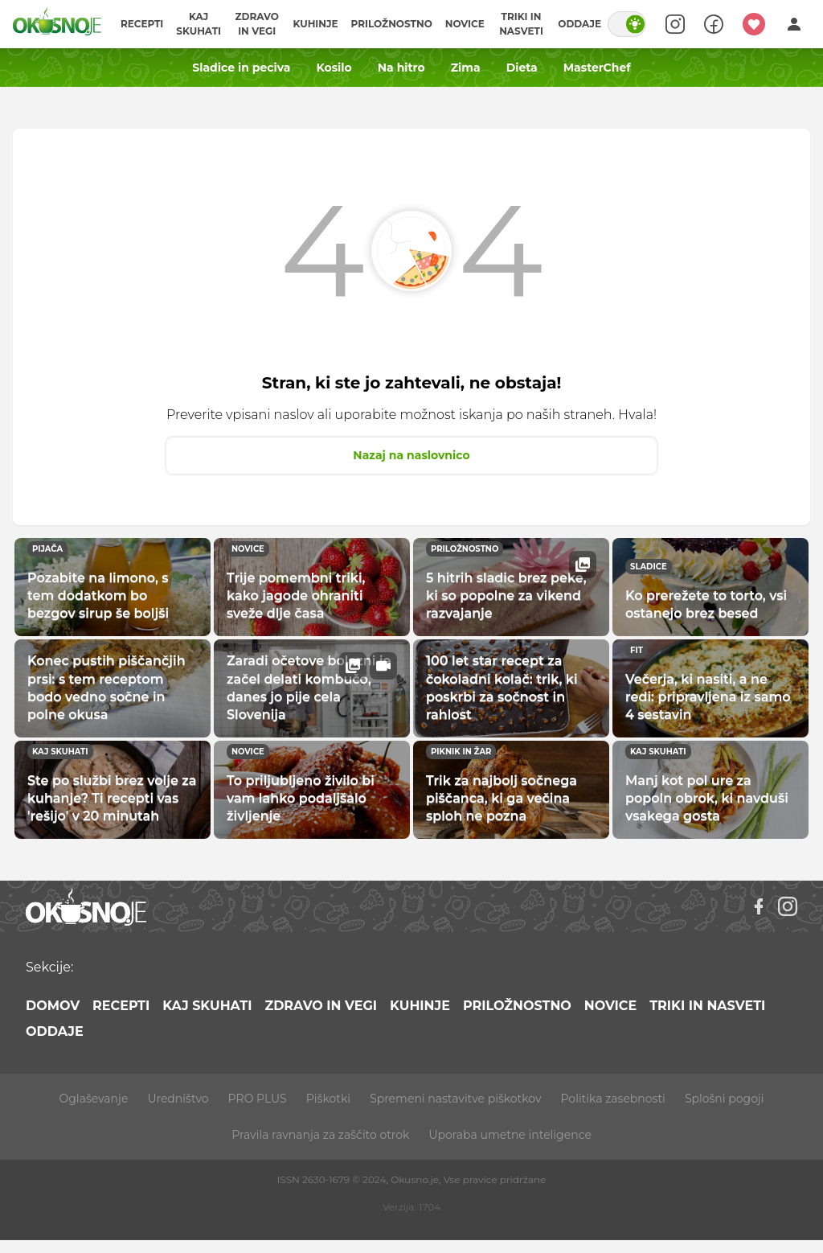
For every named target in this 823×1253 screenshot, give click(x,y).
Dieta (522, 67)
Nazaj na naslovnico (411, 455)
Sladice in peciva (241, 67)
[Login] (794, 24)
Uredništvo (177, 1098)
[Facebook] (758, 906)
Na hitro (401, 67)
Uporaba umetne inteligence (509, 1135)
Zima (466, 67)
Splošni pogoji (724, 1098)
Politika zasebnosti (613, 1098)
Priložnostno (391, 24)
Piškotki (328, 1098)
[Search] (675, 24)
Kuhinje (315, 24)
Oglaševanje (94, 1098)
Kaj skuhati (198, 23)
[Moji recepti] (754, 24)
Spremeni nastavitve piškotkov (455, 1098)
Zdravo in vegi (257, 23)
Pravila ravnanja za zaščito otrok (320, 1135)
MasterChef (597, 67)
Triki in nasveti (521, 23)
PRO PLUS (257, 1098)
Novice (465, 24)
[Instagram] (787, 906)
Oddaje (579, 24)
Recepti (142, 24)
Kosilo (333, 67)
